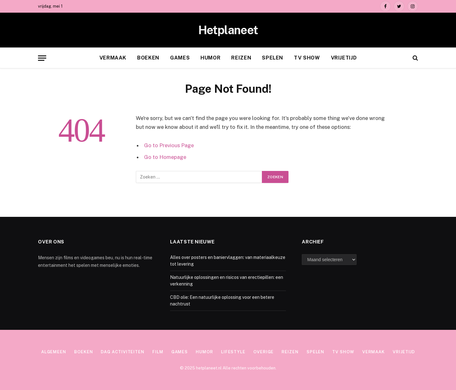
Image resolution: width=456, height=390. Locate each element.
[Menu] (42, 58)
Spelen (272, 58)
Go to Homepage (165, 157)
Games (180, 58)
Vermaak (112, 58)
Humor (210, 58)
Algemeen (53, 351)
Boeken (148, 58)
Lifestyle (233, 351)
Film (157, 351)
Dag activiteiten (122, 351)
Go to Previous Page (169, 145)
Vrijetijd (344, 58)
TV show (307, 58)
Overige (263, 351)
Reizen (241, 58)
